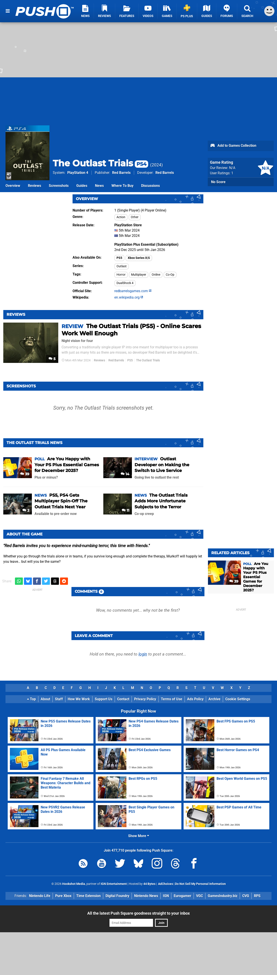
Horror (121, 275)
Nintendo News (146, 896)
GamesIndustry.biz (222, 896)
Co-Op (170, 275)
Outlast (122, 266)
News (99, 186)
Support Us (103, 699)
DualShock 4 (125, 283)
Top (31, 699)
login (142, 654)
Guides (81, 186)
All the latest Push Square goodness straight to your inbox (138, 913)
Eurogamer (182, 896)
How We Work (79, 699)
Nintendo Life (39, 896)
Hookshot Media (73, 884)
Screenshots (59, 186)
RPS (257, 896)
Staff (59, 699)
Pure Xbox (63, 896)
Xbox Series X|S (139, 258)
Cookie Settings (237, 699)
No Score (218, 182)
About (45, 699)
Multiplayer (138, 275)
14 (125, 474)
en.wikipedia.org (128, 297)
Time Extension (88, 896)
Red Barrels (121, 173)
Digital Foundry (117, 896)
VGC (199, 896)
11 (125, 510)
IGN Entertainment (114, 884)
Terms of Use (171, 699)
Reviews (34, 186)
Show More (138, 836)
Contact (123, 699)
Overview (12, 186)
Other (134, 217)
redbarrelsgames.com (132, 291)
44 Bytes (149, 884)
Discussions (150, 186)
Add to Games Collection (233, 146)
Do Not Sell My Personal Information (200, 884)
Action (121, 217)
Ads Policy (195, 699)
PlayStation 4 (77, 173)
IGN (166, 896)
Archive (214, 699)
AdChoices (165, 884)
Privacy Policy (145, 699)
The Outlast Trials (100, 163)
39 (24, 474)
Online (156, 275)
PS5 (119, 258)
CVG (245, 896)
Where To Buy (122, 186)
